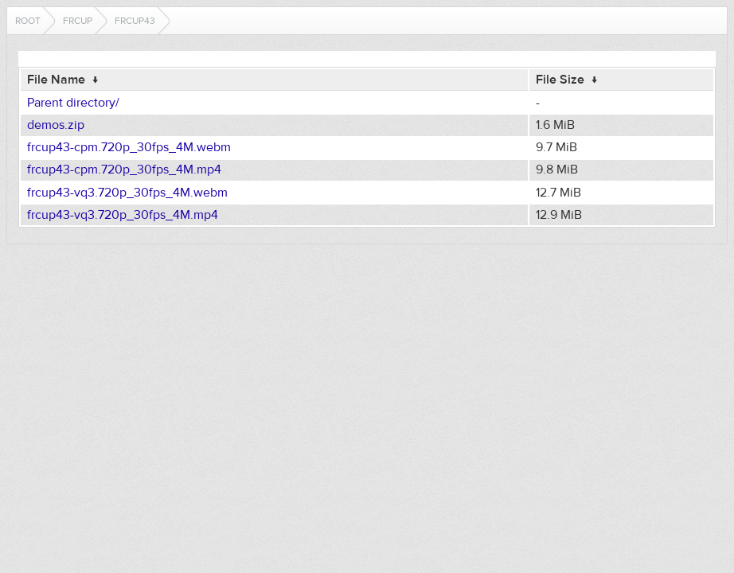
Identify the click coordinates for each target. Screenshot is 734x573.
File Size (560, 80)
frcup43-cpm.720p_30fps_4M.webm (129, 147)
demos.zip (55, 125)
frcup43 (135, 20)
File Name (56, 80)
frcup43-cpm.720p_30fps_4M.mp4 (124, 169)
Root (28, 20)
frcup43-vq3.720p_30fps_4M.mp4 (122, 215)
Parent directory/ (73, 103)
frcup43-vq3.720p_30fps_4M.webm (127, 193)
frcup (77, 20)
